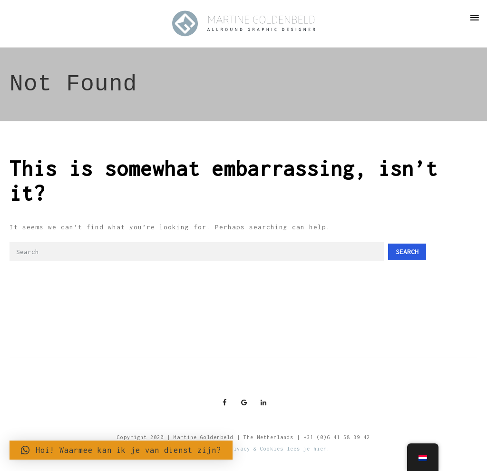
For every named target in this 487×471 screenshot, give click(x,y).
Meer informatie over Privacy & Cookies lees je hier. (243, 448)
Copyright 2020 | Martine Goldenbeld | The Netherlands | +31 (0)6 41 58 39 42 (243, 437)
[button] (121, 450)
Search (407, 251)
